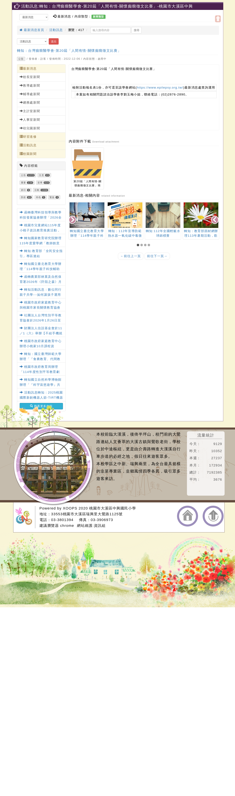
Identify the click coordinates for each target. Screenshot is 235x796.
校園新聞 (28, 154)
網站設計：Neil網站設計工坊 (25, 517)
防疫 (23, 197)
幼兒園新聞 (30, 128)
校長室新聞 (30, 77)
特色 (38, 197)
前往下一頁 (157, 256)
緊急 (52, 197)
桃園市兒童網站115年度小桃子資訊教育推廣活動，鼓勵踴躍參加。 (40, 230)
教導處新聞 (30, 85)
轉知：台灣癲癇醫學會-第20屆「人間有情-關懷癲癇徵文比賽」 (69, 50)
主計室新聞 (30, 111)
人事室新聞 (30, 119)
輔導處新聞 (30, 94)
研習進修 (28, 136)
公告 (21, 59)
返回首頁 (187, 516)
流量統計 (205, 435)
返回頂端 (213, 516)
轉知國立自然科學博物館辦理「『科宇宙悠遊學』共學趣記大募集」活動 (41, 384)
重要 (23, 182)
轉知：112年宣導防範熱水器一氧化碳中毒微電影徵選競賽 (163, 235)
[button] (138, 245)
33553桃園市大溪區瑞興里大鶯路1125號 (87, 514)
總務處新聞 (30, 102)
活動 (36, 190)
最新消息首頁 (31, 30)
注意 (41, 175)
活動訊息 (56, 30)
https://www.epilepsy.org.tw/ (160, 87)
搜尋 (136, 30)
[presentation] (73, 220)
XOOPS (70, 508)
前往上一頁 (130, 256)
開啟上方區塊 (218, 18)
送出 (53, 41)
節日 (23, 190)
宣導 (40, 182)
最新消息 (28, 68)
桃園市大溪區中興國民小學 (112, 508)
